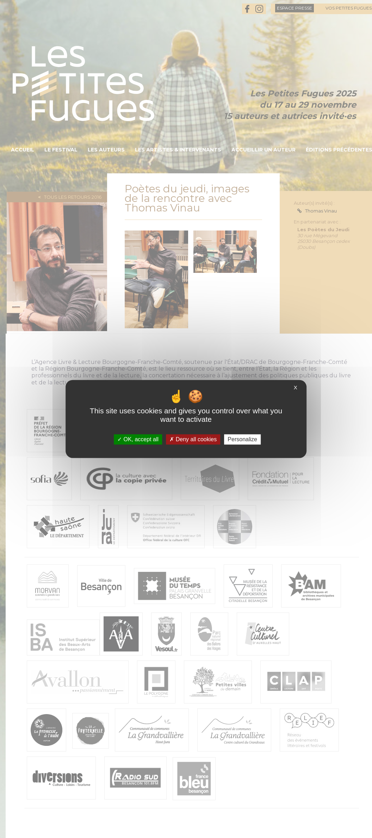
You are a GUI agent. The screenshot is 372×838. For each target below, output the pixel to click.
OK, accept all (138, 439)
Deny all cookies (193, 439)
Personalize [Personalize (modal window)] (242, 439)
